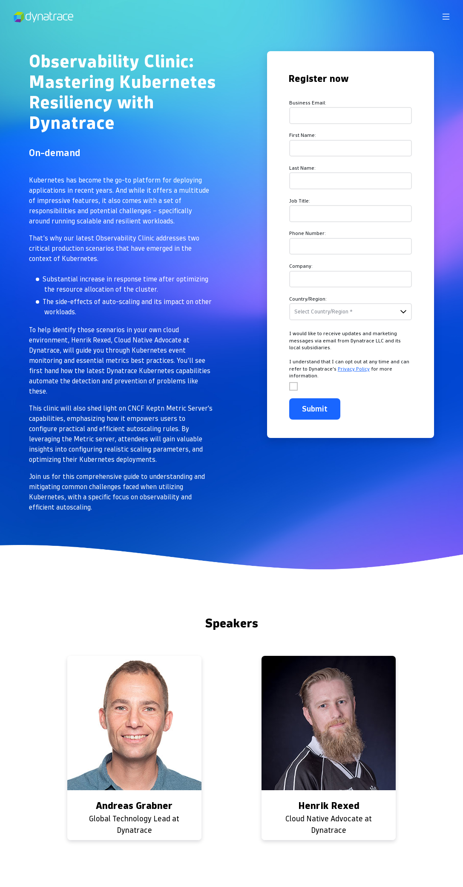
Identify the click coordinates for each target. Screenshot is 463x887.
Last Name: (302, 167)
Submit (315, 408)
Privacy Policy (354, 368)
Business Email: (307, 102)
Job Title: (299, 200)
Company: (301, 266)
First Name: (302, 135)
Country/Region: (308, 298)
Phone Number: (307, 233)
